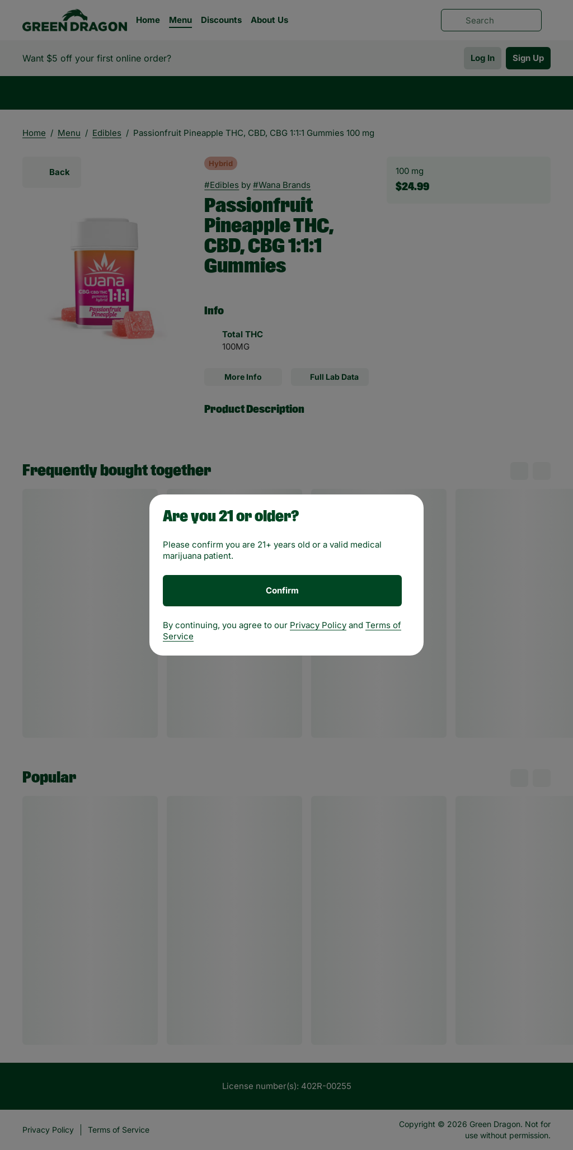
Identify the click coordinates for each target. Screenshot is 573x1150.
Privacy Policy (318, 625)
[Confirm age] (282, 590)
